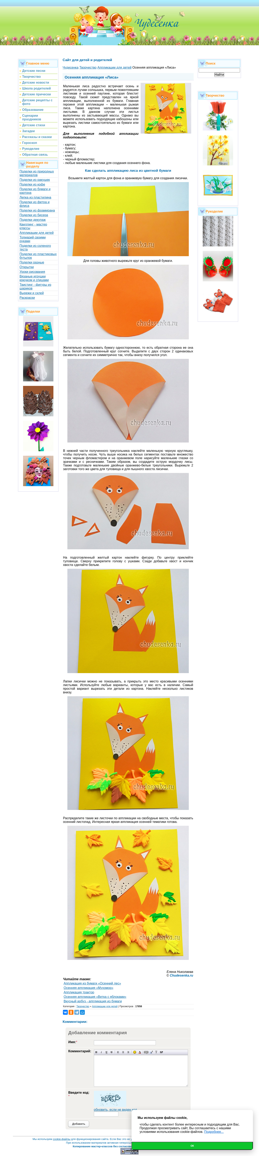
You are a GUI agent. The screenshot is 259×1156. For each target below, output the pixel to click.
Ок (192, 1145)
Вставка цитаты (151, 1052)
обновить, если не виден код (115, 1109)
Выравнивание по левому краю (118, 1052)
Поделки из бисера (33, 215)
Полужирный (96, 1052)
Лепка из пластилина (35, 197)
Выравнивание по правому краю (128, 1052)
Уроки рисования (32, 271)
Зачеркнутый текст (111, 1052)
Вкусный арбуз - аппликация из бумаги (93, 1001)
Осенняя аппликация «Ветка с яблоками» (95, 996)
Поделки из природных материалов (36, 173)
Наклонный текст (101, 1052)
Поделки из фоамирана (37, 210)
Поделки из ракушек (34, 179)
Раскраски (27, 297)
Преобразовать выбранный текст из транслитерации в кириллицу (156, 1052)
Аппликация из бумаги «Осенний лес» (92, 983)
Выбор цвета (139, 1052)
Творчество (82, 1006)
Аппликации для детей (36, 232)
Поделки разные (31, 262)
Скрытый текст (146, 1052)
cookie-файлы (61, 1139)
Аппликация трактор (79, 992)
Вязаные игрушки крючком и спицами (34, 278)
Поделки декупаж (32, 219)
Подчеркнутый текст (106, 1052)
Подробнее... (214, 1131)
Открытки (26, 267)
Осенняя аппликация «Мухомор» (88, 988)
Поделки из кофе (32, 184)
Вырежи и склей (31, 293)
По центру (123, 1052)
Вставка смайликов (134, 1052)
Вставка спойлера (161, 1052)
